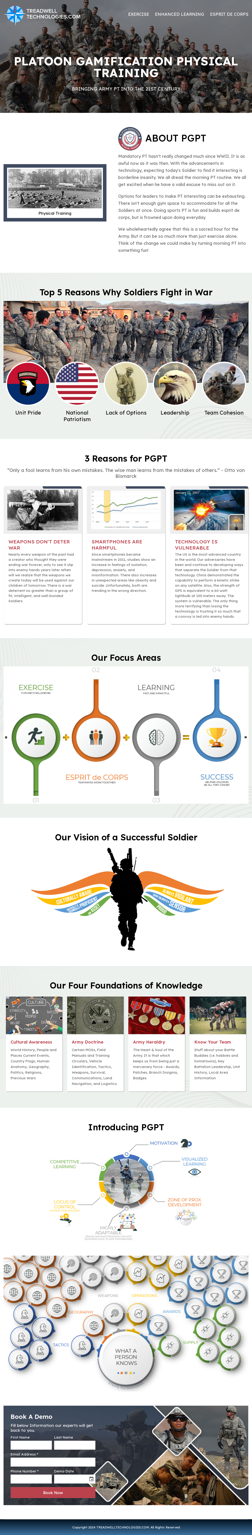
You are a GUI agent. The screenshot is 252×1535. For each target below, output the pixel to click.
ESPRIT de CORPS (229, 14)
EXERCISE (138, 14)
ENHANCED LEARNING (179, 14)
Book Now (53, 1492)
